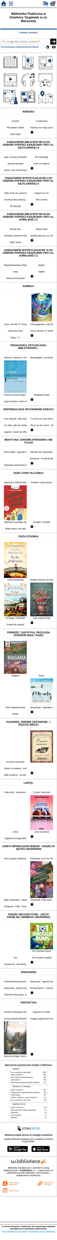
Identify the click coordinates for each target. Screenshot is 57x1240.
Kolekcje (34, 46)
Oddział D (14, 1117)
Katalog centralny (28, 32)
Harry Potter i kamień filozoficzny (22, 1077)
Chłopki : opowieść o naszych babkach (24, 1097)
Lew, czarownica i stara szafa (21, 1072)
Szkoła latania (15, 1080)
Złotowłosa (14, 1112)
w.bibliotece (27, 1170)
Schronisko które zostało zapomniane (23, 1110)
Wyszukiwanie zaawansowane (15, 46)
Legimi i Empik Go (17, 1075)
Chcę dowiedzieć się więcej (14, 1231)
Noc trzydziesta (16, 1115)
